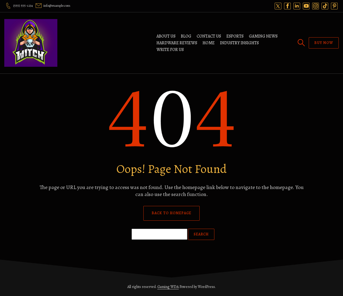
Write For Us (170, 50)
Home (209, 43)
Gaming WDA (168, 286)
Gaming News (263, 36)
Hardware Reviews (176, 43)
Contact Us (209, 36)
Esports (235, 36)
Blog (186, 36)
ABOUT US (166, 36)
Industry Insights (239, 43)
